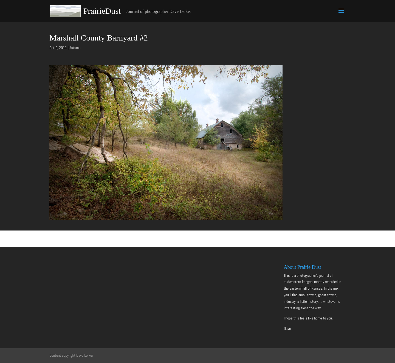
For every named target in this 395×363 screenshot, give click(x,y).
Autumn (74, 47)
